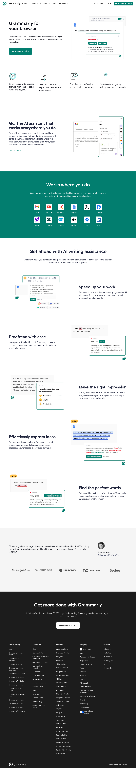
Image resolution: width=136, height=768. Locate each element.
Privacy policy (84, 683)
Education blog (38, 698)
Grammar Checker (62, 649)
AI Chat (58, 679)
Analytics (59, 713)
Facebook (107, 657)
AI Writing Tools (61, 683)
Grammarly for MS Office (15, 690)
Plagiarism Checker (63, 653)
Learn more (15, 150)
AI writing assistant (39, 683)
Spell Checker (61, 739)
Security (82, 700)
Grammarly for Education (38, 667)
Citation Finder (61, 724)
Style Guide (60, 705)
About (82, 653)
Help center (107, 649)
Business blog (37, 702)
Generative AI (37, 679)
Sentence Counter (62, 701)
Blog (34, 690)
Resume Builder (61, 735)
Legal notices (84, 707)
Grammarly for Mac (15, 664)
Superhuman (85, 649)
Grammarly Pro (38, 653)
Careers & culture (86, 664)
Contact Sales (98, 3)
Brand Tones (60, 716)
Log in (109, 3)
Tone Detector (61, 686)
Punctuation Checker (63, 746)
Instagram (108, 661)
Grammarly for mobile (16, 700)
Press (82, 668)
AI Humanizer (61, 664)
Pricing (54, 3)
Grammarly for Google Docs (17, 695)
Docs (10, 649)
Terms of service (85, 687)
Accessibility (84, 704)
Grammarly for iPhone (16, 704)
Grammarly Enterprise (40, 662)
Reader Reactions (62, 731)
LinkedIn (107, 668)
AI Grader (59, 728)
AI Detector (60, 660)
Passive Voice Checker (64, 750)
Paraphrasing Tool (62, 675)
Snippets (59, 709)
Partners (83, 676)
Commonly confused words (40, 706)
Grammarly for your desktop (16, 654)
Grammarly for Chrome (17, 674)
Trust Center (84, 679)
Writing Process (38, 687)
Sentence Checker (62, 742)
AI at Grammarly (38, 675)
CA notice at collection (87, 696)
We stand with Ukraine (87, 657)
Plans (34, 649)
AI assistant (36, 672)
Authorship (60, 720)
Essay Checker (61, 672)
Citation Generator (62, 668)
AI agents (59, 657)
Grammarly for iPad (15, 707)
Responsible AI (85, 661)
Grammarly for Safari (16, 677)
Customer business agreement (86, 691)
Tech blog (36, 694)
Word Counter (61, 690)
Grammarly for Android (17, 711)
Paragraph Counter (63, 698)
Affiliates (83, 672)
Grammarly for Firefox (16, 681)
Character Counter (62, 694)
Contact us (107, 653)
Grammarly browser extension (16, 669)
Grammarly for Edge (16, 685)
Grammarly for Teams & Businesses (41, 658)
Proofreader (60, 754)
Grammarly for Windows (14, 660)
